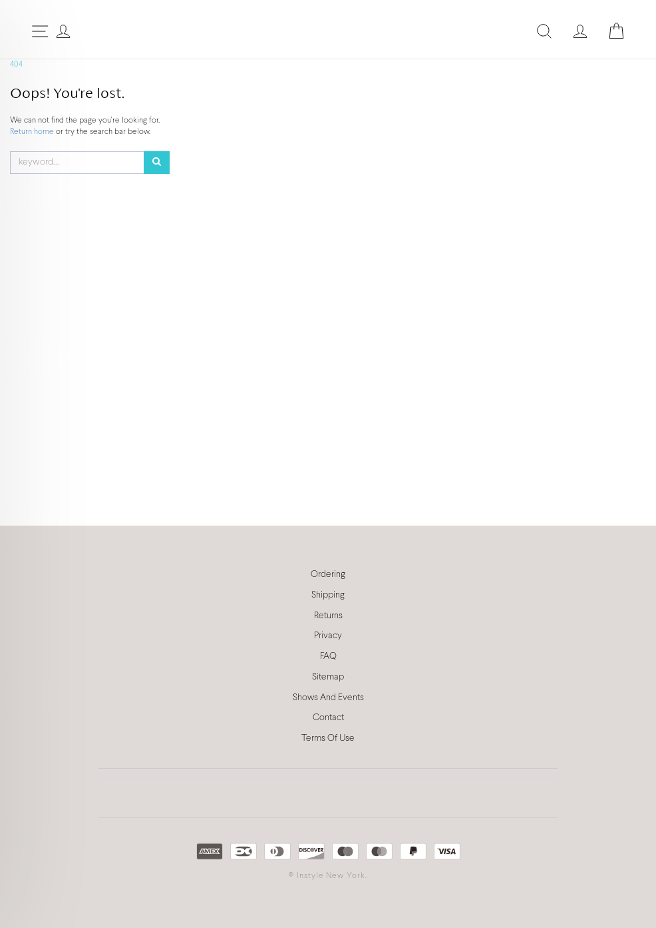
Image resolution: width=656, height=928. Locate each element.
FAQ (328, 656)
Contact (328, 717)
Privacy (328, 636)
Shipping (328, 595)
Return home (33, 132)
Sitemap (328, 677)
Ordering (328, 574)
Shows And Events (328, 698)
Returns (328, 616)
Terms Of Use (328, 738)
